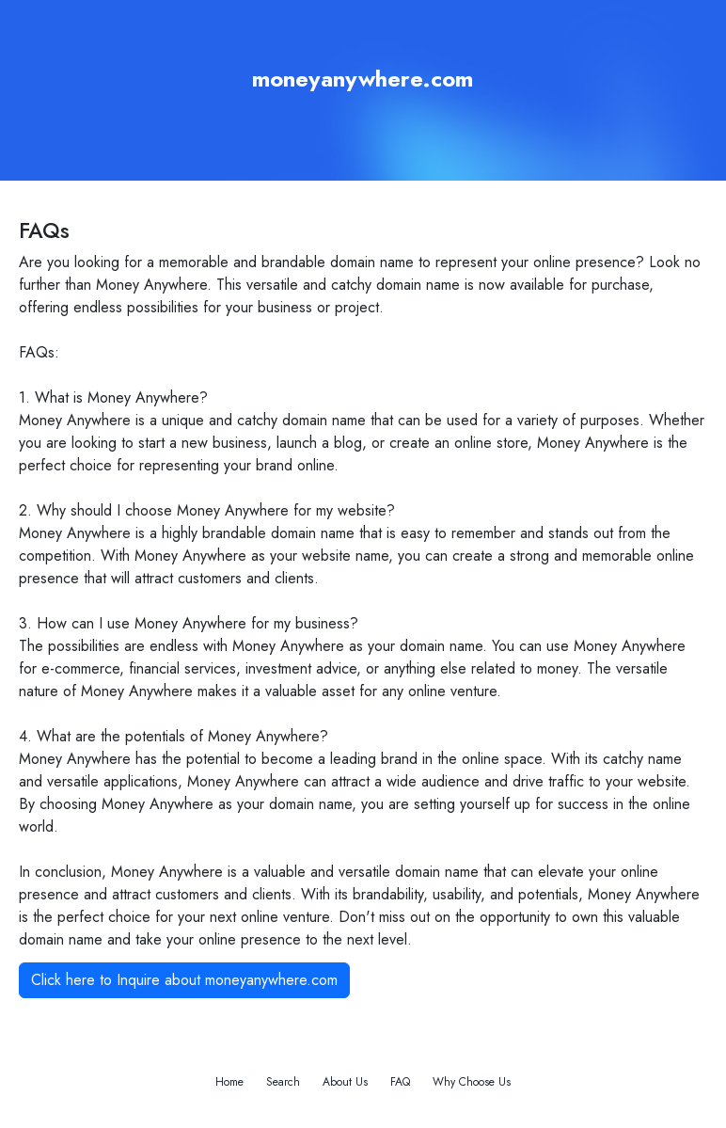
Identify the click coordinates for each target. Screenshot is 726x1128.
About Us (345, 1081)
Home (229, 1081)
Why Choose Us (472, 1081)
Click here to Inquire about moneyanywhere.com (184, 980)
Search (283, 1081)
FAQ (400, 1081)
